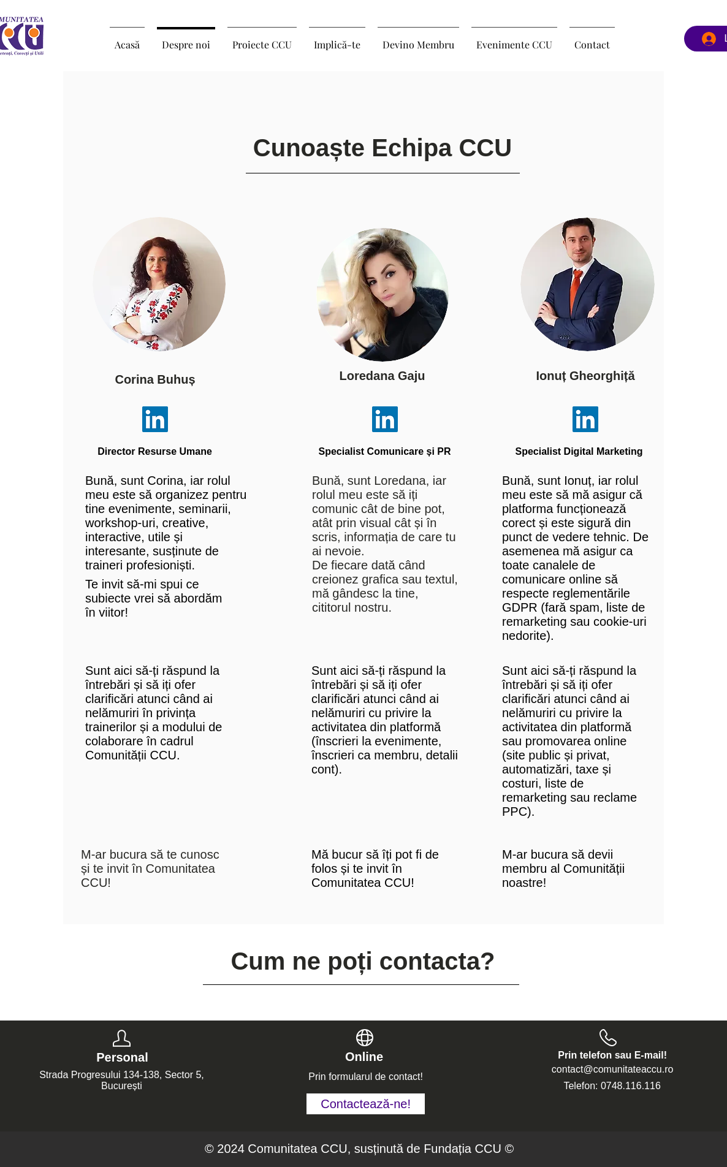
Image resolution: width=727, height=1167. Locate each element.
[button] (262, 39)
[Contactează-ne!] (365, 1103)
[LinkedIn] (155, 419)
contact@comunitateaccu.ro (613, 1069)
